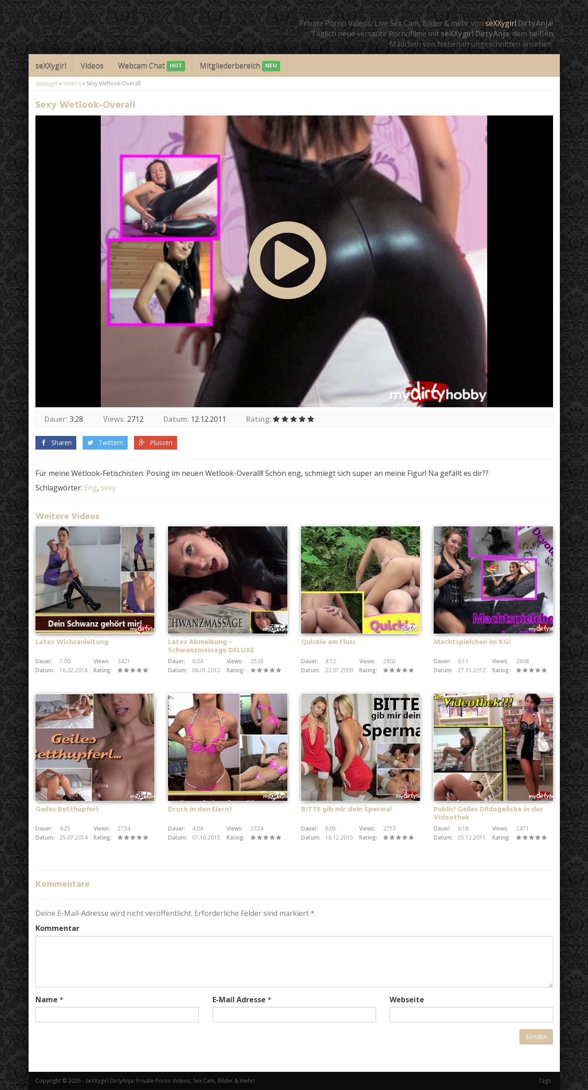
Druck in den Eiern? (200, 809)
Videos (92, 65)
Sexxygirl (46, 83)
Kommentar (57, 928)
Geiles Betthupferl (66, 809)
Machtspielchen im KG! (472, 642)
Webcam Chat (151, 66)
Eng (90, 488)
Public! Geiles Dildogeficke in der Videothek (488, 814)
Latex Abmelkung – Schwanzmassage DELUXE (211, 646)
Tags (545, 1081)
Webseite (407, 1000)
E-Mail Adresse (239, 1000)
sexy (108, 488)
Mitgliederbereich (240, 66)
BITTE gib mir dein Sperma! (346, 809)
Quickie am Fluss (328, 642)
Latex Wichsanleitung (72, 642)
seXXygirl (500, 23)
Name (46, 1000)
